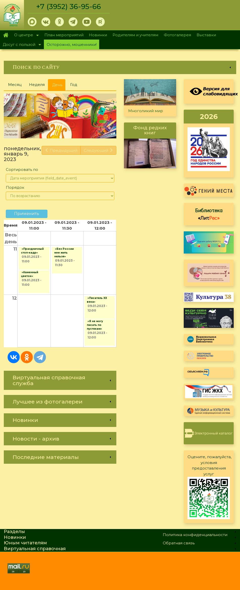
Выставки (206, 35)
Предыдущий (61, 150)
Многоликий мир (145, 110)
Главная (5, 35)
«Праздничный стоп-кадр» (32, 250)
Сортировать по (22, 169)
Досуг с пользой (20, 45)
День (58, 86)
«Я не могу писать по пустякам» (95, 325)
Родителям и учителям (135, 35)
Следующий (98, 150)
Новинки (98, 35)
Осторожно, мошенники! (72, 44)
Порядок (15, 187)
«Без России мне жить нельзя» (64, 252)
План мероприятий (64, 35)
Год (73, 84)
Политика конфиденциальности (195, 534)
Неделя (37, 84)
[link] (120, 67)
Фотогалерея (177, 35)
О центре (25, 35)
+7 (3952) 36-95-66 (68, 6)
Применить (26, 213)
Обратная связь (179, 543)
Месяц (14, 84)
